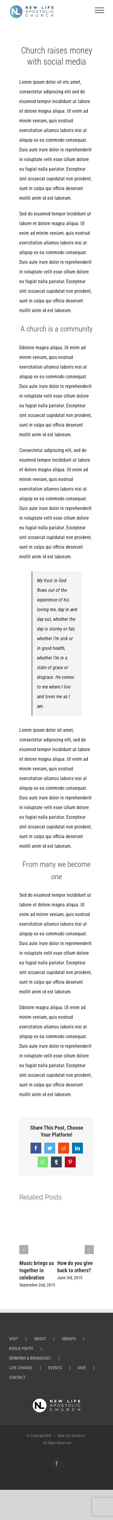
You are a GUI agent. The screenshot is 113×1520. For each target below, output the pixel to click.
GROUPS (69, 1338)
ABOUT (40, 1338)
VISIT (13, 1338)
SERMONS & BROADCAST (30, 1358)
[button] (23, 1249)
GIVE (82, 1367)
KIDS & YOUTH (21, 1348)
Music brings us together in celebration (36, 1270)
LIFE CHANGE (20, 1367)
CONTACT (17, 1377)
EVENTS (55, 1367)
